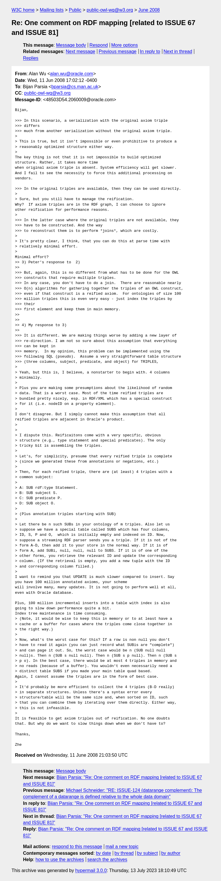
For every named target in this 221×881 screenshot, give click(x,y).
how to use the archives (60, 859)
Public (75, 9)
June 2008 (149, 9)
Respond (98, 45)
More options (124, 45)
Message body (71, 45)
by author (170, 853)
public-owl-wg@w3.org (110, 9)
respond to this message (77, 846)
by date (103, 853)
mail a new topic (122, 846)
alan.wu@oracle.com (71, 73)
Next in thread (177, 51)
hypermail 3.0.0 (90, 870)
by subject (147, 853)
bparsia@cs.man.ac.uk (74, 86)
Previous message (118, 51)
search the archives (107, 859)
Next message (80, 51)
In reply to (150, 51)
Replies (30, 58)
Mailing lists (52, 9)
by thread (124, 853)
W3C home (23, 9)
